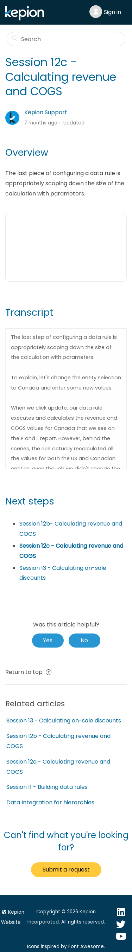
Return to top (28, 672)
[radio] (48, 640)
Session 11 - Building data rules (47, 787)
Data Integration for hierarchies (50, 802)
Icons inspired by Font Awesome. (66, 946)
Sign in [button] (112, 12)
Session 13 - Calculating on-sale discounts (63, 720)
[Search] (66, 39)
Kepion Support (45, 112)
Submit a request (66, 870)
